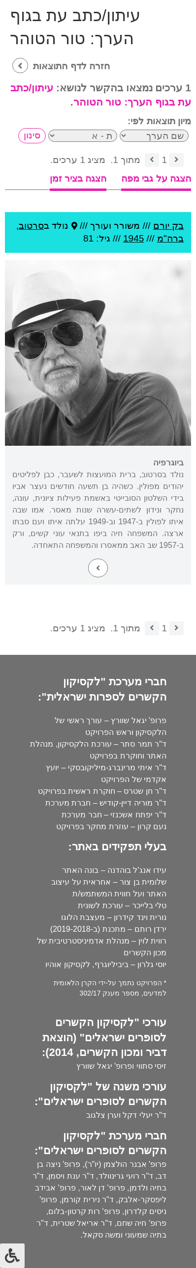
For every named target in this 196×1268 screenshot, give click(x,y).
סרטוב (31, 225)
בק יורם (168, 225)
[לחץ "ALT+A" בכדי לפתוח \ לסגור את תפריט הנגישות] (12, 1255)
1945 (133, 238)
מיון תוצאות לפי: (159, 121)
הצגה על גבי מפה (156, 178)
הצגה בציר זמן (78, 178)
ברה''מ (170, 238)
